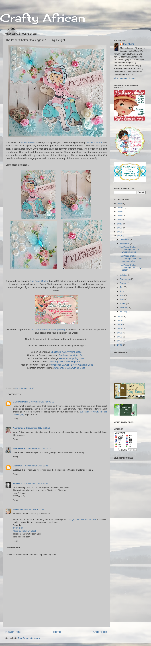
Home (57, 631)
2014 (119, 324)
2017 (119, 236)
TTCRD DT (18, 528)
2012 (119, 333)
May (122, 295)
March (123, 303)
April (122, 299)
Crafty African (42, 17)
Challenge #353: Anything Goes (65, 361)
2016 (119, 316)
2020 (119, 224)
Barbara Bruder (20, 402)
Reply (15, 419)
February (124, 307)
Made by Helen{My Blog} (24, 531)
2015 (119, 320)
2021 (119, 219)
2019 (119, 228)
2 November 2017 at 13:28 (38, 428)
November (125, 243)
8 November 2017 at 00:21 (32, 509)
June (122, 291)
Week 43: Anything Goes (71, 358)
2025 (119, 203)
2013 (119, 328)
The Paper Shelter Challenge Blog (47, 329)
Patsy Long (128, 44)
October (124, 275)
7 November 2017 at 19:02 (35, 466)
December (125, 239)
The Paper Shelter (39, 281)
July (122, 287)
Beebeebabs (19, 448)
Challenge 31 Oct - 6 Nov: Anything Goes (72, 365)
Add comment (13, 547)
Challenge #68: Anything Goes (69, 368)
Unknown (17, 466)
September (125, 279)
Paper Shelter (28, 142)
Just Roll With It (94, 142)
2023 (119, 211)
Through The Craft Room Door (81, 519)
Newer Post (12, 631)
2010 (119, 341)
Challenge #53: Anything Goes (66, 352)
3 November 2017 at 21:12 (38, 448)
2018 (119, 232)
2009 (119, 345)
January (124, 311)
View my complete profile (125, 78)
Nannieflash (19, 428)
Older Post (100, 631)
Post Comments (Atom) (29, 638)
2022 (119, 215)
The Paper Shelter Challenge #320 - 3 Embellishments (129, 249)
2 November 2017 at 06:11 (41, 402)
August (123, 283)
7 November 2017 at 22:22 (36, 483)
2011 (119, 337)
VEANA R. (18, 483)
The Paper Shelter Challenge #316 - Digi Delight (130, 267)
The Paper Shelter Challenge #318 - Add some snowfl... (130, 258)
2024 (119, 207)
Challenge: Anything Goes (72, 355)
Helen (16, 509)
